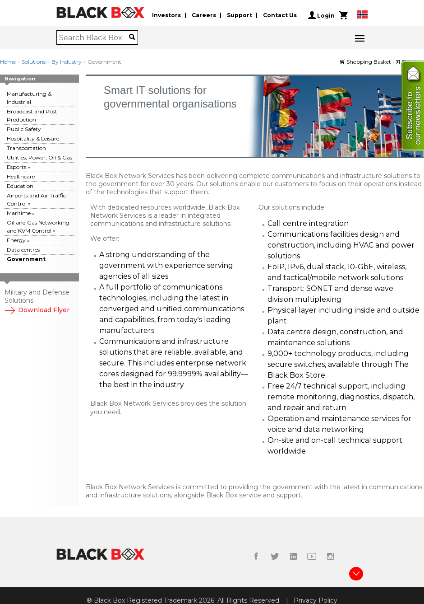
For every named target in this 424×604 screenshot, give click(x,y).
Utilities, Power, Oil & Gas (39, 157)
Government (26, 259)
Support (239, 15)
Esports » (18, 167)
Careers (204, 15)
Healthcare (21, 176)
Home (8, 61)
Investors (166, 15)
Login (321, 15)
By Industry (66, 61)
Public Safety (24, 129)
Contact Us (280, 15)
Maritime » (21, 213)
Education (20, 186)
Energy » (18, 240)
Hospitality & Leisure (33, 138)
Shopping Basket (366, 61)
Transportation (26, 148)
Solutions (34, 61)
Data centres (23, 249)
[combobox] (94, 37)
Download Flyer (37, 310)
